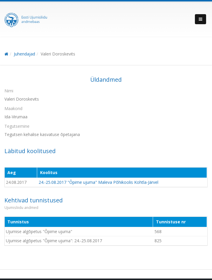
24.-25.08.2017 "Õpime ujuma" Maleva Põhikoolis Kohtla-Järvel (98, 182)
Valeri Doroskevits (58, 54)
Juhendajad (24, 54)
